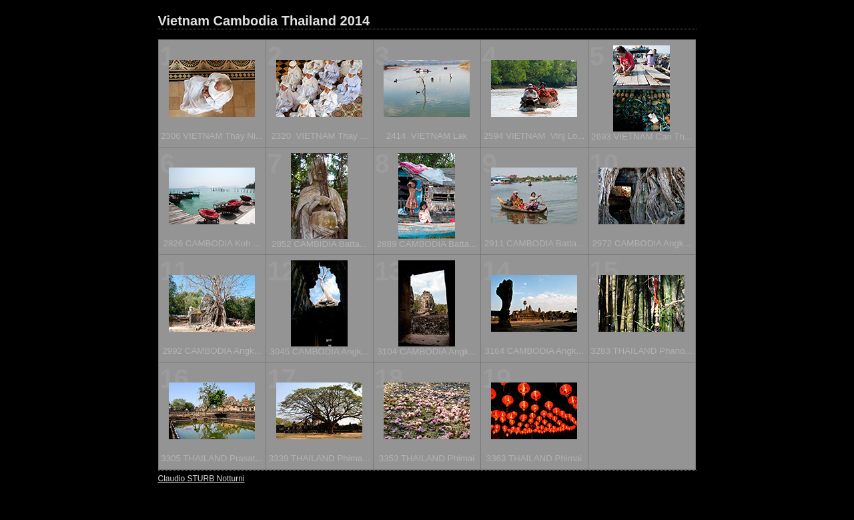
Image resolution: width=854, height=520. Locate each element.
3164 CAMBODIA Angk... (533, 351)
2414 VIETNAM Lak (427, 136)
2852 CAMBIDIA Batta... (319, 244)
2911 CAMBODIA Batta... (534, 243)
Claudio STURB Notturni (201, 478)
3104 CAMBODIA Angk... (426, 351)
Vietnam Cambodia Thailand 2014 (264, 20)
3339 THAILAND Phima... (319, 458)
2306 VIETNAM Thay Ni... (212, 136)
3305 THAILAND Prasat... (211, 458)
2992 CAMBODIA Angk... (211, 351)
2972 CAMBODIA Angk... (641, 243)
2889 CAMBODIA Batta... (427, 244)
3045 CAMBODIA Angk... (319, 351)
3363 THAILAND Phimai (534, 458)
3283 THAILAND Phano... (641, 351)
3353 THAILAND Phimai (426, 458)
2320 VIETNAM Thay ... (319, 136)
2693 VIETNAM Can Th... (641, 137)
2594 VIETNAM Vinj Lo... (534, 136)
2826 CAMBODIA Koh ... (212, 243)
